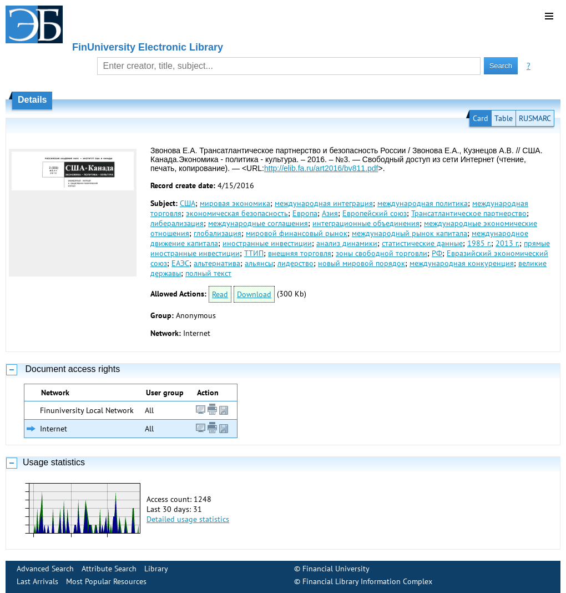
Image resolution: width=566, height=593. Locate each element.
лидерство (295, 263)
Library (156, 569)
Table (503, 118)
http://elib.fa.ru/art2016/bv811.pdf (321, 168)
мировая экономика (235, 203)
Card (480, 118)
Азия (330, 213)
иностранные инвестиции (267, 243)
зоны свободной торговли (381, 253)
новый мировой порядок (361, 263)
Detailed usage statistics (187, 519)
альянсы (259, 263)
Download (254, 294)
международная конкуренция (462, 263)
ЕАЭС (180, 263)
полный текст (208, 273)
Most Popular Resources (106, 581)
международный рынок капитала (409, 233)
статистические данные (422, 243)
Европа (304, 213)
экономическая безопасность (237, 213)
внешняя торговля (299, 253)
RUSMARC (535, 118)
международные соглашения (258, 223)
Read (220, 294)
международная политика (422, 203)
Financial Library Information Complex (367, 581)
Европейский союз (374, 213)
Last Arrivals (37, 581)
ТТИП (254, 253)
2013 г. (507, 243)
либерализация (177, 223)
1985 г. (479, 243)
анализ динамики (346, 243)
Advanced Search (45, 569)
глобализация (217, 233)
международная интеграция (324, 203)
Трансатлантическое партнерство (469, 213)
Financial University (336, 569)
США (187, 203)
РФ (437, 253)
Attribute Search (109, 569)
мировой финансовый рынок (296, 233)
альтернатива (217, 263)
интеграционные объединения (366, 223)
